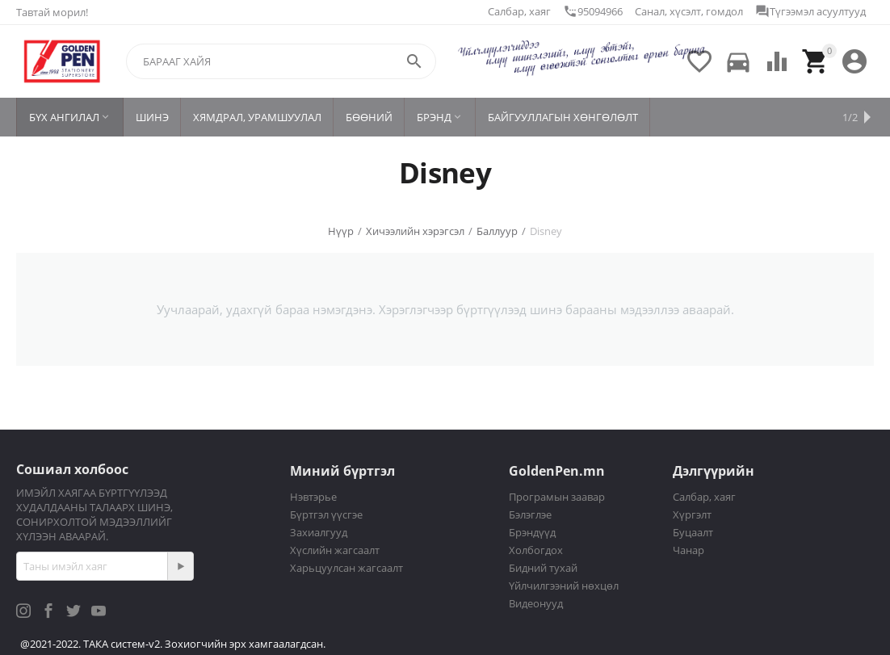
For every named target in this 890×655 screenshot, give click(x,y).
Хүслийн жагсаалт (335, 550)
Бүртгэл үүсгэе (326, 514)
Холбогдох (536, 550)
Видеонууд (536, 603)
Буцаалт (693, 532)
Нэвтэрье (313, 496)
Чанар (688, 550)
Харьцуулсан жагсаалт (346, 568)
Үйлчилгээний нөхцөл (564, 585)
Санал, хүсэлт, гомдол (689, 11)
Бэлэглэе (530, 514)
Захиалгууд (318, 532)
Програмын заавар (557, 496)
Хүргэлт (692, 514)
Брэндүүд (532, 532)
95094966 (593, 11)
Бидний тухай (543, 568)
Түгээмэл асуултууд (810, 11)
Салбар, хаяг (519, 11)
